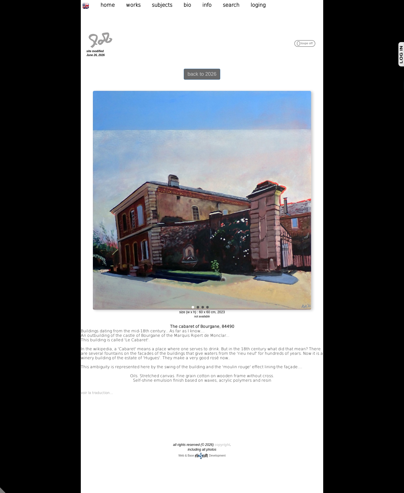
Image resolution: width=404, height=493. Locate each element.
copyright (222, 445)
